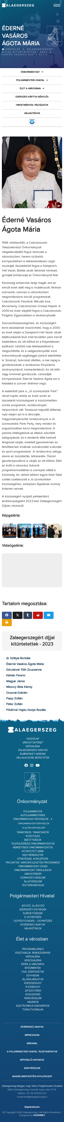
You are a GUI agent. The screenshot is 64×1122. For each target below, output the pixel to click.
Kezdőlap (11, 49)
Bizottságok (32, 840)
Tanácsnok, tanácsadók (33, 832)
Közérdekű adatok (32, 924)
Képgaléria (33, 746)
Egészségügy (33, 983)
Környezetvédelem (32, 877)
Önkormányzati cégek (33, 866)
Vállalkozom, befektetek (32, 757)
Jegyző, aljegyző (33, 906)
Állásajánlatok (33, 979)
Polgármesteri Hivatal (30, 80)
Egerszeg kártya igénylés (32, 97)
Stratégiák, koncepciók (32, 859)
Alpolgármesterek (32, 815)
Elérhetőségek (33, 913)
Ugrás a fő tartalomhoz (53, 1)
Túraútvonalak (33, 1009)
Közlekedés (32, 994)
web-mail (32, 1043)
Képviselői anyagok (32, 1060)
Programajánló (33, 949)
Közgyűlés (33, 836)
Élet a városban (30, 88)
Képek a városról (33, 964)
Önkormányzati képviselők (31, 819)
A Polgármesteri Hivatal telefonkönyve (32, 1051)
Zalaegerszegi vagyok (33, 750)
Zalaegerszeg (18, 5)
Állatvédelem (33, 881)
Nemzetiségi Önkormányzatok (33, 847)
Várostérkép (32, 874)
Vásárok (33, 1002)
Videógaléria (32, 960)
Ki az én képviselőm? (33, 828)
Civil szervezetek (33, 972)
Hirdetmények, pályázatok (32, 105)
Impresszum (32, 1035)
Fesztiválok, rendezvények (33, 953)
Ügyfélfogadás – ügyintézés (33, 921)
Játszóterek (33, 990)
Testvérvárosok (33, 885)
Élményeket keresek (33, 754)
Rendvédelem (32, 998)
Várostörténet (32, 742)
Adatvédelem (32, 1068)
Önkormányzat (30, 72)
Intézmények (33, 968)
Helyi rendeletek (33, 855)
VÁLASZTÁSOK (32, 113)
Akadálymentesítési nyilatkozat (32, 1076)
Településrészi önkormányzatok (33, 843)
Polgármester (32, 811)
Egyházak (32, 975)
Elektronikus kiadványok (33, 1006)
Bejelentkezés (32, 1107)
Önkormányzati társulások (33, 870)
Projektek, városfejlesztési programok (33, 862)
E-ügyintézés (32, 917)
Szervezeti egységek (32, 909)
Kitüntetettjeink (33, 851)
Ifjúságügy (33, 987)
